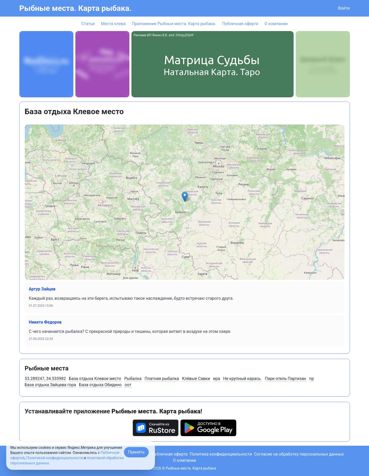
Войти (344, 8)
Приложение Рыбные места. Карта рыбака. (174, 23)
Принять (136, 452)
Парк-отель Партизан (285, 378)
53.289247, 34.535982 (45, 378)
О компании (276, 23)
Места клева (113, 23)
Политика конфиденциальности (221, 454)
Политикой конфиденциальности (54, 458)
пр (311, 378)
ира (216, 378)
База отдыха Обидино (100, 384)
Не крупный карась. (242, 378)
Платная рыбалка (162, 378)
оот (128, 384)
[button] (185, 197)
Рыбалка (133, 378)
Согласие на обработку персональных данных (299, 454)
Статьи (88, 23)
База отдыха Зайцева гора (50, 384)
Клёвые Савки (196, 378)
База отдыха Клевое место (95, 378)
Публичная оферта (240, 23)
